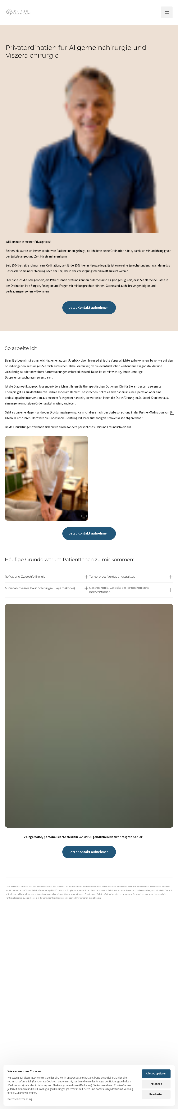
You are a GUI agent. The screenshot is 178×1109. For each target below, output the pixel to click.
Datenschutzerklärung (20, 1099)
